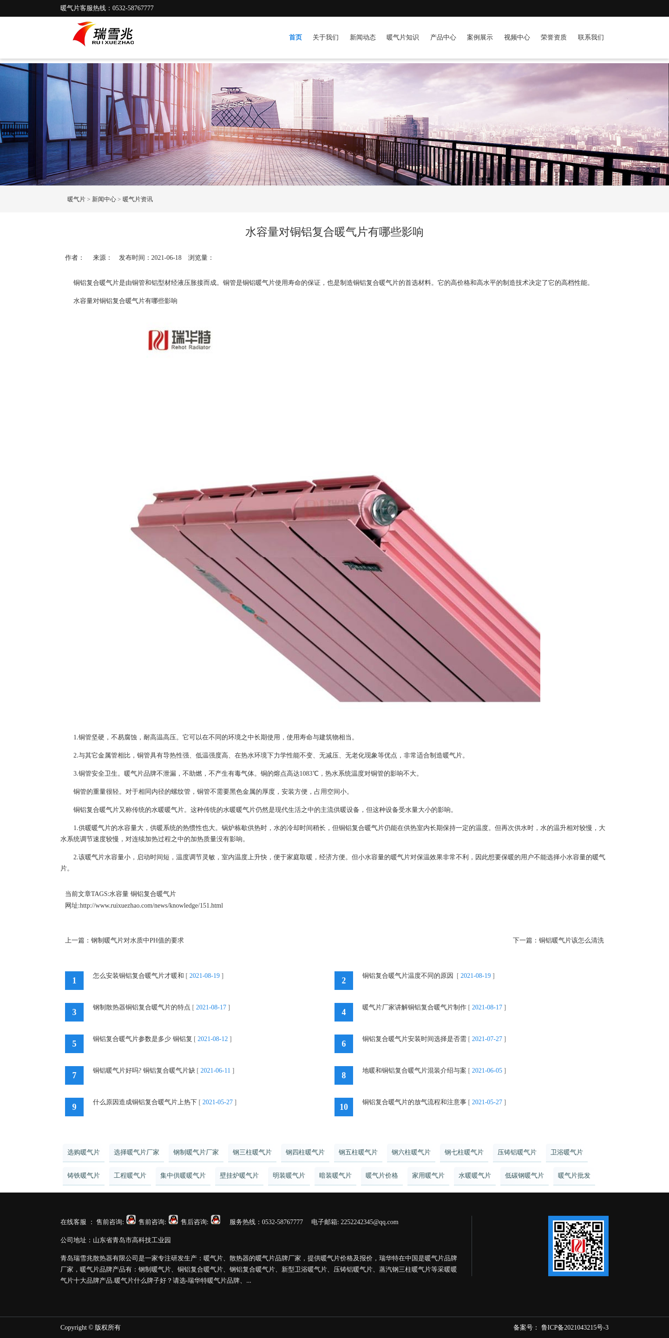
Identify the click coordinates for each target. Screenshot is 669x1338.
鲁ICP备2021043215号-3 (575, 1327)
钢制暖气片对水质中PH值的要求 (137, 940)
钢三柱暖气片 (252, 1152)
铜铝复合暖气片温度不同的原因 (408, 975)
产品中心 (443, 37)
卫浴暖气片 (567, 1152)
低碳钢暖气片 (524, 1175)
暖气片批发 (574, 1175)
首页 (295, 37)
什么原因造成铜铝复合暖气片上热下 (145, 1102)
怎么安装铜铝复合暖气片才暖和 (138, 975)
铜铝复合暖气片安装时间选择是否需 (414, 1038)
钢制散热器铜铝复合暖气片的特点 (141, 1007)
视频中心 (517, 37)
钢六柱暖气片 (411, 1152)
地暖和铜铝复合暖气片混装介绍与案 (414, 1070)
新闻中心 (104, 199)
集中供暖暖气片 (183, 1175)
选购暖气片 (83, 1152)
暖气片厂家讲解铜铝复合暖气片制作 (414, 1007)
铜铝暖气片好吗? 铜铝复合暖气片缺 (144, 1070)
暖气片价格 (382, 1175)
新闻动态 (363, 37)
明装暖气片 (289, 1175)
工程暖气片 (130, 1175)
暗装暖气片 (335, 1175)
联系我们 (591, 37)
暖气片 (76, 199)
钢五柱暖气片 (358, 1152)
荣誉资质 (554, 37)
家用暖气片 (428, 1175)
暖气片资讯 (138, 199)
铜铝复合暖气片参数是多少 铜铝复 (142, 1038)
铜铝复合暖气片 (153, 893)
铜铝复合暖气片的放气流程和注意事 (414, 1102)
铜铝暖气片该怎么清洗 (571, 940)
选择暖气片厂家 (136, 1152)
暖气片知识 (403, 37)
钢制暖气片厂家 (196, 1152)
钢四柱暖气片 (305, 1152)
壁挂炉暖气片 (239, 1175)
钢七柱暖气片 (464, 1152)
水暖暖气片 (475, 1175)
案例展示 (480, 37)
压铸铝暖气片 (517, 1152)
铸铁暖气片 (83, 1175)
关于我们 (326, 37)
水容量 (119, 893)
